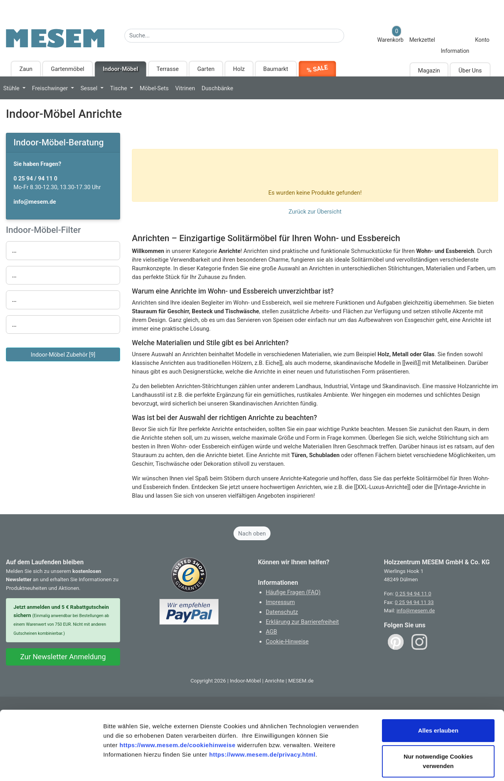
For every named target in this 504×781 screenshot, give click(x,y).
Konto (482, 40)
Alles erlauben (438, 693)
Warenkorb (390, 34)
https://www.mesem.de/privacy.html (262, 717)
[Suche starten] (349, 33)
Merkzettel (422, 40)
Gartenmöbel (67, 69)
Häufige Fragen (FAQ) (293, 592)
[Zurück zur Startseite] (55, 42)
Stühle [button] (12, 88)
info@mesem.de (416, 611)
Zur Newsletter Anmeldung (63, 657)
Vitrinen (185, 88)
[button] (63, 250)
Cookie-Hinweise (287, 641)
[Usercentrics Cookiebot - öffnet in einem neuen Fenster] (51, 766)
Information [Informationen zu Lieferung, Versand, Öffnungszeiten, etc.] (455, 51)
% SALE (317, 68)
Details (409, 765)
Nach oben (252, 533)
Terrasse (168, 69)
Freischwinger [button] (50, 88)
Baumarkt (275, 69)
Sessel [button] (89, 88)
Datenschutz (282, 612)
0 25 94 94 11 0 (413, 594)
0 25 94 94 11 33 (414, 602)
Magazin (429, 70)
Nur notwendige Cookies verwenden (438, 724)
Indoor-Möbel (120, 69)
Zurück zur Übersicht (315, 211)
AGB (271, 631)
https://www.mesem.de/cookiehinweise (177, 708)
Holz (239, 69)
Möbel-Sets (154, 88)
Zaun (25, 69)
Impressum (280, 602)
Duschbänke (217, 88)
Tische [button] (119, 88)
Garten (206, 69)
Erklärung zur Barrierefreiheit (302, 621)
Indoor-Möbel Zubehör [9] (63, 354)
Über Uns (470, 70)
